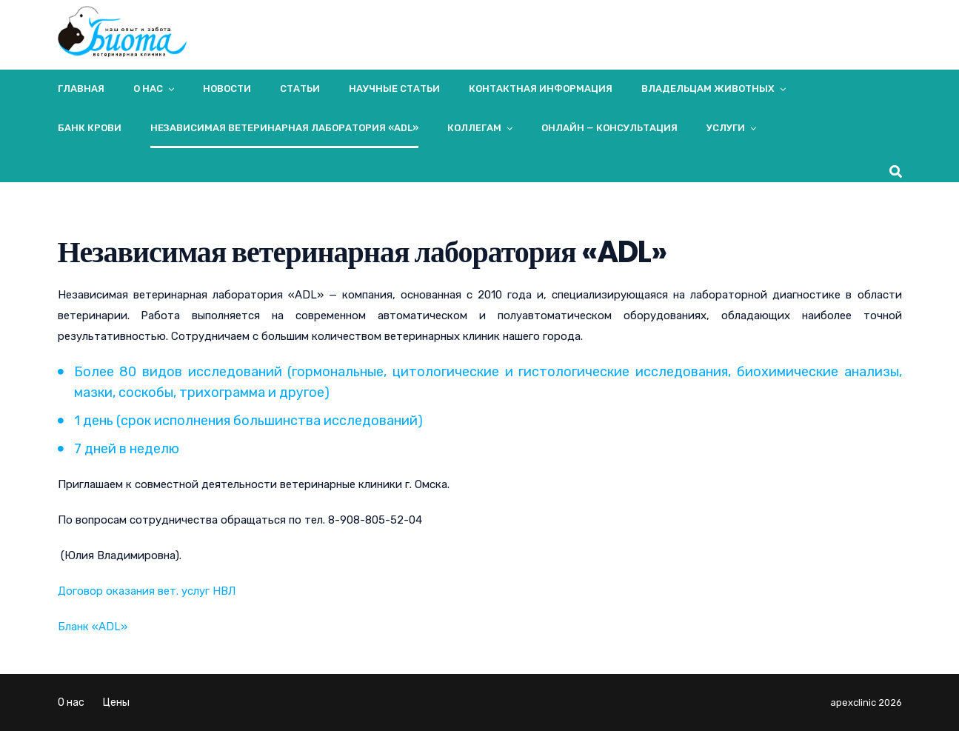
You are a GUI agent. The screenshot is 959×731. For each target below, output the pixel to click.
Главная (81, 88)
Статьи (300, 88)
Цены (116, 702)
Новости (227, 88)
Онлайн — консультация (609, 127)
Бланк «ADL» (92, 626)
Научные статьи (394, 88)
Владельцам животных (708, 88)
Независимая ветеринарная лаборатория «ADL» (284, 127)
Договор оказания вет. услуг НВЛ (146, 591)
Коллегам (474, 127)
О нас (148, 88)
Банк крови (89, 127)
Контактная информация (540, 88)
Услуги (725, 127)
